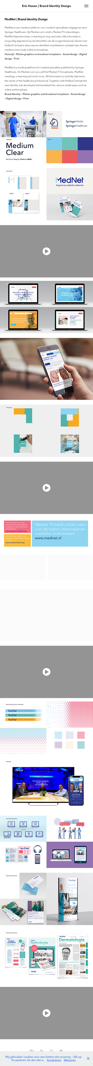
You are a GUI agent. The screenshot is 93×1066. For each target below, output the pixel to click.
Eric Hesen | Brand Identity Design (46, 6)
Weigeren (70, 1060)
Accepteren (54, 1060)
